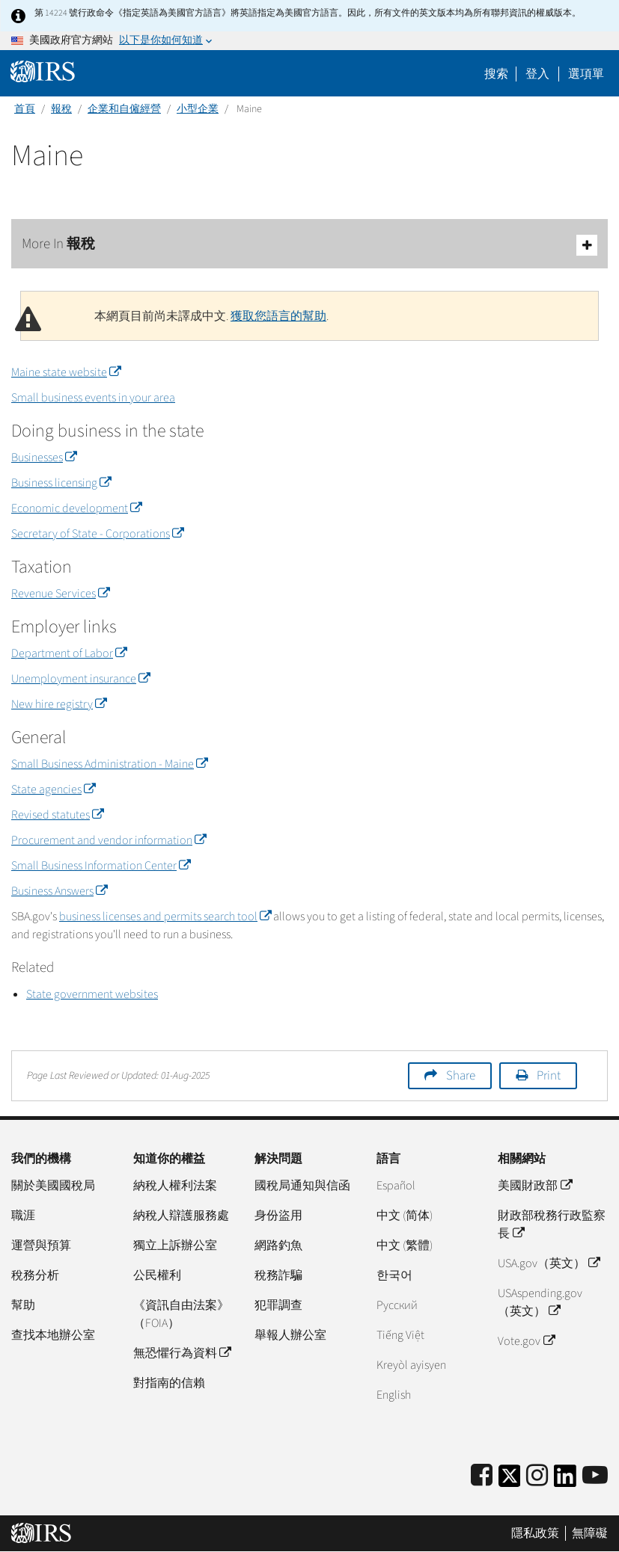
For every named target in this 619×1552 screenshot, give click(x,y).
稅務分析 (35, 1275)
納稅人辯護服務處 (181, 1215)
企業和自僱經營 (124, 109)
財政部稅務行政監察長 (552, 1224)
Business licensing (61, 483)
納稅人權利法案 (175, 1185)
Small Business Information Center (100, 865)
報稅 (61, 109)
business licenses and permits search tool (165, 916)
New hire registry (58, 704)
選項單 (586, 74)
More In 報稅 (309, 245)
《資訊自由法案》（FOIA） (181, 1314)
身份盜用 (278, 1215)
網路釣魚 (278, 1245)
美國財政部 (534, 1185)
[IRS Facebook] (482, 1476)
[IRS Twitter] (509, 1480)
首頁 (24, 109)
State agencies (53, 789)
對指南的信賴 (169, 1383)
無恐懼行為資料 (182, 1353)
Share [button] (460, 1076)
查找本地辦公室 (53, 1335)
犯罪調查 (278, 1305)
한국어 (394, 1275)
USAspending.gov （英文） (540, 1302)
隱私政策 (535, 1533)
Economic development (76, 508)
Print (549, 1076)
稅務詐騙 (278, 1275)
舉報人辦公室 (290, 1335)
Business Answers (59, 891)
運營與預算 (41, 1245)
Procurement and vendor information (108, 840)
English (393, 1395)
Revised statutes (57, 815)
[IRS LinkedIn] (565, 1480)
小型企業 (198, 109)
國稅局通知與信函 (302, 1185)
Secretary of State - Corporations (97, 534)
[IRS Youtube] (595, 1476)
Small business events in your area (93, 397)
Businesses (43, 457)
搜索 (496, 74)
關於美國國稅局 (53, 1185)
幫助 (23, 1305)
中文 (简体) (404, 1215)
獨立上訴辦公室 (175, 1245)
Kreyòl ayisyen (411, 1365)
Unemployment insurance (80, 679)
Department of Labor (68, 653)
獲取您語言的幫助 (278, 316)
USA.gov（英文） (548, 1263)
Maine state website (66, 372)
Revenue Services (60, 593)
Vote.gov (526, 1341)
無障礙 (590, 1533)
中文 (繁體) (404, 1245)
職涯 (23, 1215)
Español (395, 1185)
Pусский (397, 1305)
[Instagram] (537, 1476)
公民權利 (157, 1275)
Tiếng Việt (400, 1335)
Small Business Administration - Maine (109, 764)
